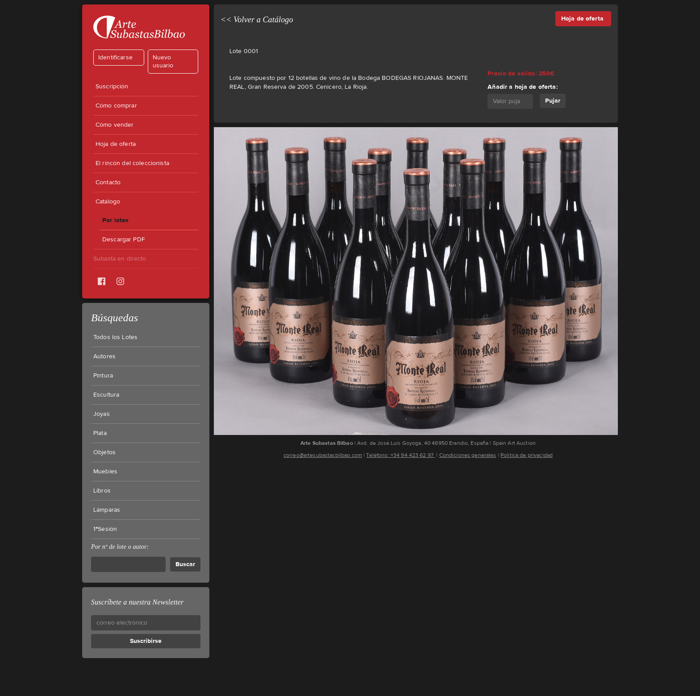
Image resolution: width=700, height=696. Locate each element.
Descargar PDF (123, 239)
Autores (104, 356)
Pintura (103, 375)
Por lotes (115, 220)
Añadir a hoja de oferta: (522, 87)
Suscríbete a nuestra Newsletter (137, 602)
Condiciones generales (467, 455)
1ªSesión (105, 529)
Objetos (104, 452)
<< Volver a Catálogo (257, 19)
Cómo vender (115, 124)
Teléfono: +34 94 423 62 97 (400, 455)
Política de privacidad (526, 455)
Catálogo (108, 201)
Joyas (101, 414)
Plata (100, 433)
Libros (102, 490)
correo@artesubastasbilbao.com (322, 455)
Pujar (552, 100)
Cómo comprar (116, 105)
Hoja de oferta (116, 144)
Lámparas (106, 510)
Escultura (106, 394)
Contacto (108, 182)
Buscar (185, 564)
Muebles (105, 471)
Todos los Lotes (115, 337)
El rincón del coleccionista (132, 163)
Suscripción (112, 86)
